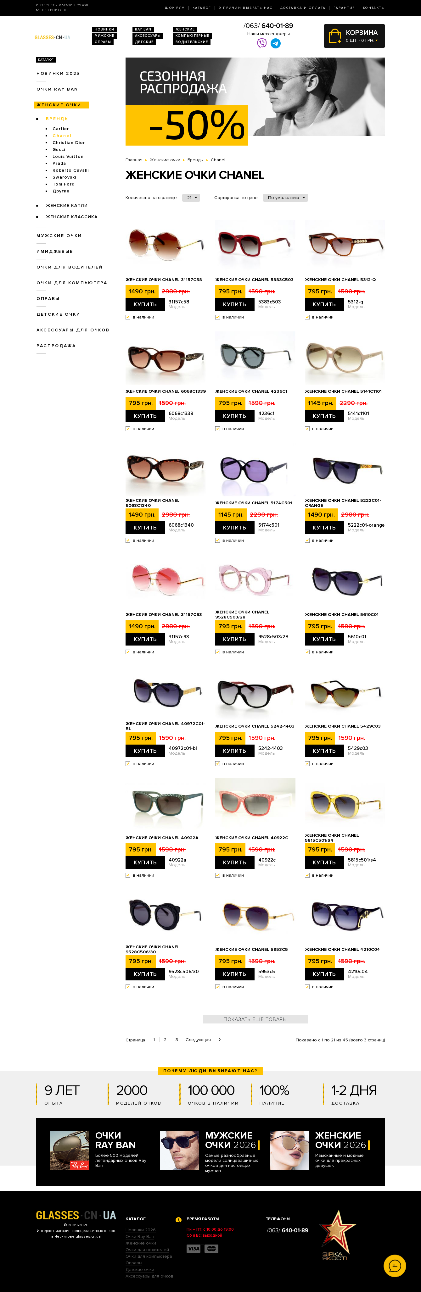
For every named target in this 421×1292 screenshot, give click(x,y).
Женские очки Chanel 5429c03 (343, 726)
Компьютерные (192, 36)
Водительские (192, 42)
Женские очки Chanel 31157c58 (164, 279)
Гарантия (345, 8)
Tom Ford (64, 184)
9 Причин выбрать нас (246, 8)
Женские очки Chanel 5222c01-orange (343, 503)
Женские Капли (67, 205)
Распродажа (56, 345)
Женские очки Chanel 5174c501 (253, 503)
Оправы (103, 42)
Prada (59, 163)
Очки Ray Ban (140, 1236)
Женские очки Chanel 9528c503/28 (242, 615)
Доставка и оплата (303, 8)
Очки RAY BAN (57, 89)
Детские (144, 42)
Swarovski (64, 177)
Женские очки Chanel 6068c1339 (166, 391)
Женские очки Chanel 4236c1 (251, 391)
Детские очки (58, 314)
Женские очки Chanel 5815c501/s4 (332, 838)
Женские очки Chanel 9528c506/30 (153, 950)
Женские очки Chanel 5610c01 (342, 614)
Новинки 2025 (58, 73)
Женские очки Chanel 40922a (162, 837)
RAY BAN (143, 29)
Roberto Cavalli (71, 170)
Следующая (198, 1040)
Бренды (58, 118)
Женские (185, 29)
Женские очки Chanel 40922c (251, 837)
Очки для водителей (69, 267)
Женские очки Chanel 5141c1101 (343, 391)
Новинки (104, 29)
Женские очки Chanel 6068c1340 (153, 503)
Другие (61, 191)
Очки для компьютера (72, 283)
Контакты (374, 8)
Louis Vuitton (68, 156)
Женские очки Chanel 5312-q (340, 279)
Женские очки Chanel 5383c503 (254, 279)
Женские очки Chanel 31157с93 (164, 614)
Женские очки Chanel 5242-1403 (255, 726)
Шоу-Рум (175, 8)
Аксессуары (148, 36)
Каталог (202, 8)
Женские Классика (72, 216)
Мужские (104, 36)
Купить (145, 304)
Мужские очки (59, 235)
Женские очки (58, 105)
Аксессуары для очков (72, 330)
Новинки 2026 (141, 1230)
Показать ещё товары (255, 1019)
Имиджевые (54, 251)
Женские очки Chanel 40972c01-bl (165, 726)
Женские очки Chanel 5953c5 (251, 949)
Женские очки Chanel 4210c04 (342, 949)
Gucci (59, 149)
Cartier (61, 128)
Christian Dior (69, 142)
